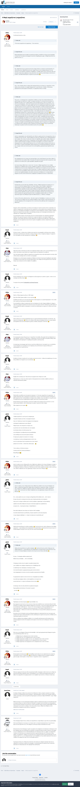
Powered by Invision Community (40, 780)
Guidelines (17, 9)
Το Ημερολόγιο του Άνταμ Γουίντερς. (31, 282)
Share (45, 21)
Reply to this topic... (12, 760)
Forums (2, 9)
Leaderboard (23, 9)
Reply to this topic (51, 26)
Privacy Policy (35, 777)
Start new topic (41, 26)
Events (11, 9)
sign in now (27, 755)
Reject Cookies (75, 784)
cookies (30, 784)
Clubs (7, 9)
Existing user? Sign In (68, 2)
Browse (3, 7)
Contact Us (41, 777)
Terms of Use (9, 784)
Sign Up (76, 2)
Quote (17, 243)
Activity (8, 6)
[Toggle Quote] (15, 40)
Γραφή (14, 22)
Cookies (46, 777)
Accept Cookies (65, 784)
